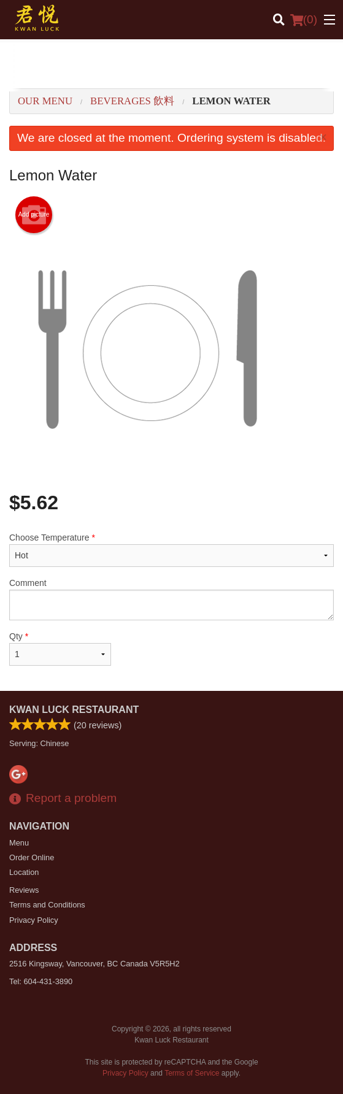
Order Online (31, 857)
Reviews (24, 890)
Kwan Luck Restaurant (74, 709)
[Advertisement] (171, 67)
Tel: (40, 981)
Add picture (34, 214)
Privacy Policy (33, 920)
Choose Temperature (171, 550)
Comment (171, 599)
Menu (19, 842)
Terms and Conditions (47, 904)
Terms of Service (191, 1073)
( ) (303, 19)
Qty (60, 648)
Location (24, 872)
